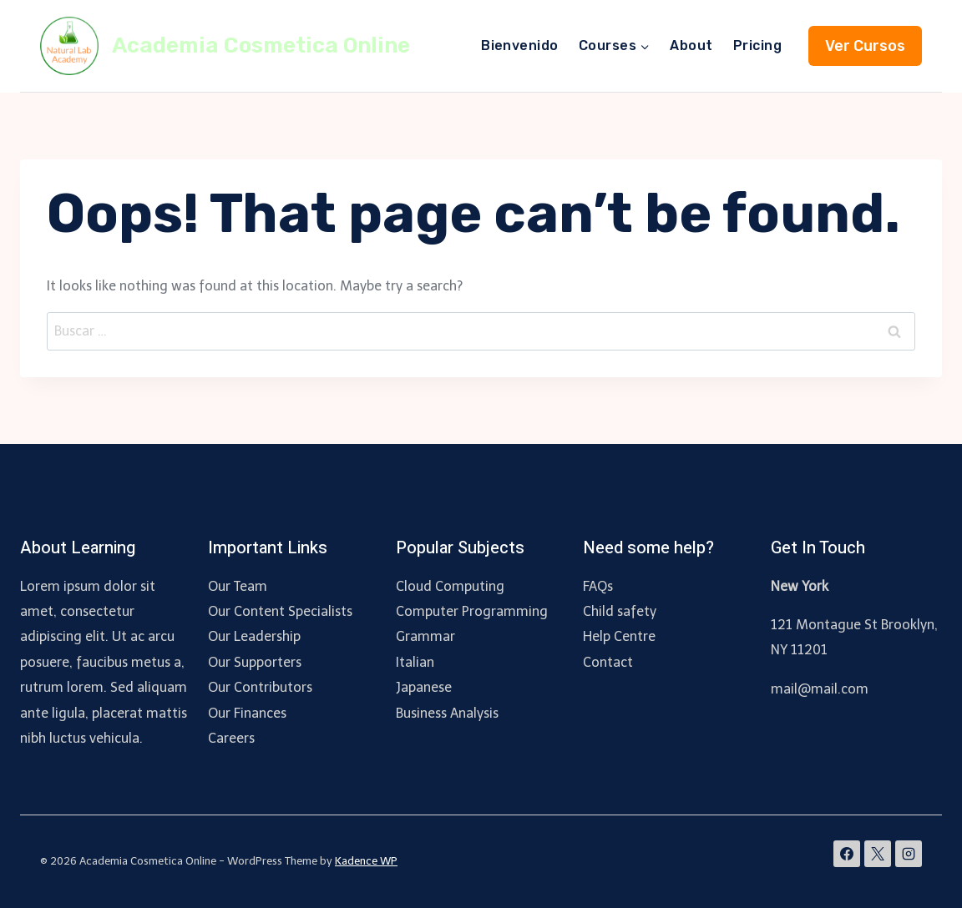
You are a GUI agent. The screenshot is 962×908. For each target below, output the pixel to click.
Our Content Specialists (280, 611)
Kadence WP (366, 861)
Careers (231, 738)
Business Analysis (447, 713)
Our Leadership (254, 636)
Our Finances (247, 713)
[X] (877, 853)
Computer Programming (472, 611)
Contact (608, 662)
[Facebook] (846, 853)
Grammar (425, 636)
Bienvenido (520, 45)
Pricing (757, 45)
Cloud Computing (450, 586)
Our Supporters (254, 662)
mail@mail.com (819, 689)
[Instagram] (908, 853)
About (691, 45)
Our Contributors (260, 687)
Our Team (237, 586)
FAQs (598, 586)
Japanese (424, 687)
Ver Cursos (865, 46)
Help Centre (619, 636)
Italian (415, 662)
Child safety (619, 611)
